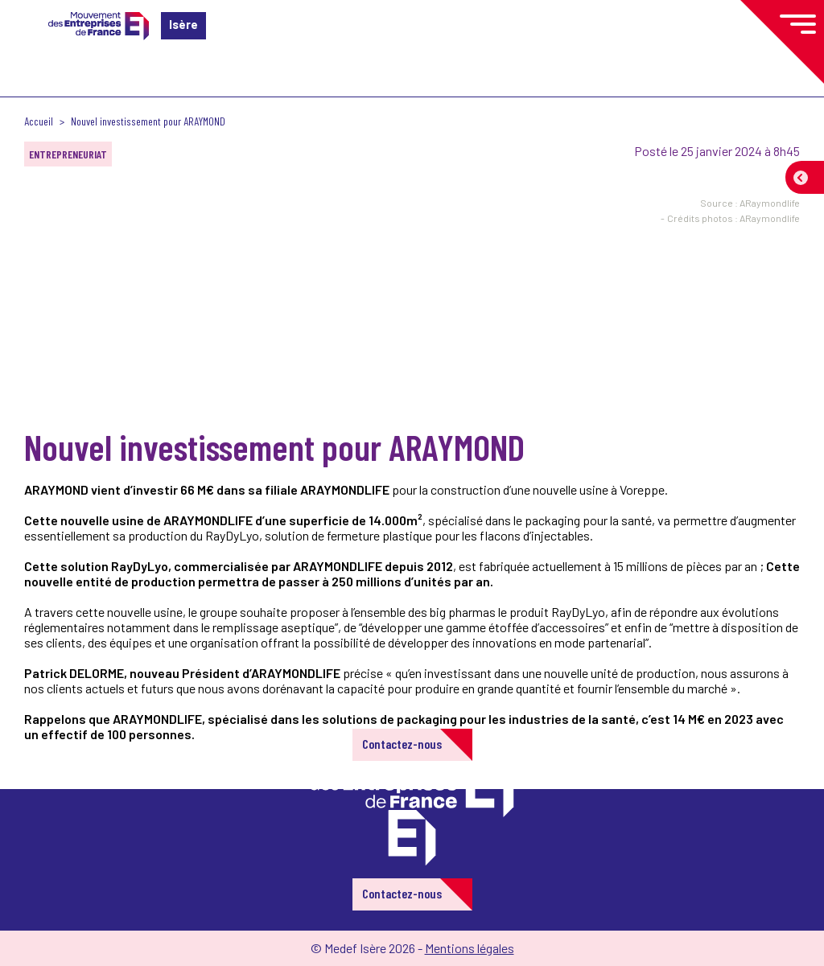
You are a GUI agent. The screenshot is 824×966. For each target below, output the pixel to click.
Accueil (38, 121)
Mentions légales (469, 948)
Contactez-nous (402, 743)
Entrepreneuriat (68, 154)
